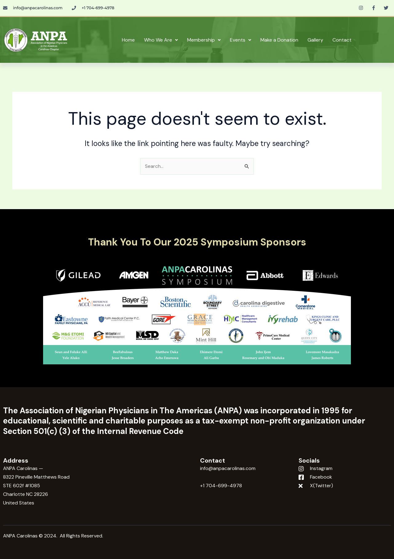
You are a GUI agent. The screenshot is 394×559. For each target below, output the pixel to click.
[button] (161, 40)
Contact (342, 40)
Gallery (315, 40)
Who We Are (161, 40)
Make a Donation (279, 40)
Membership (204, 40)
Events (240, 40)
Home (128, 40)
